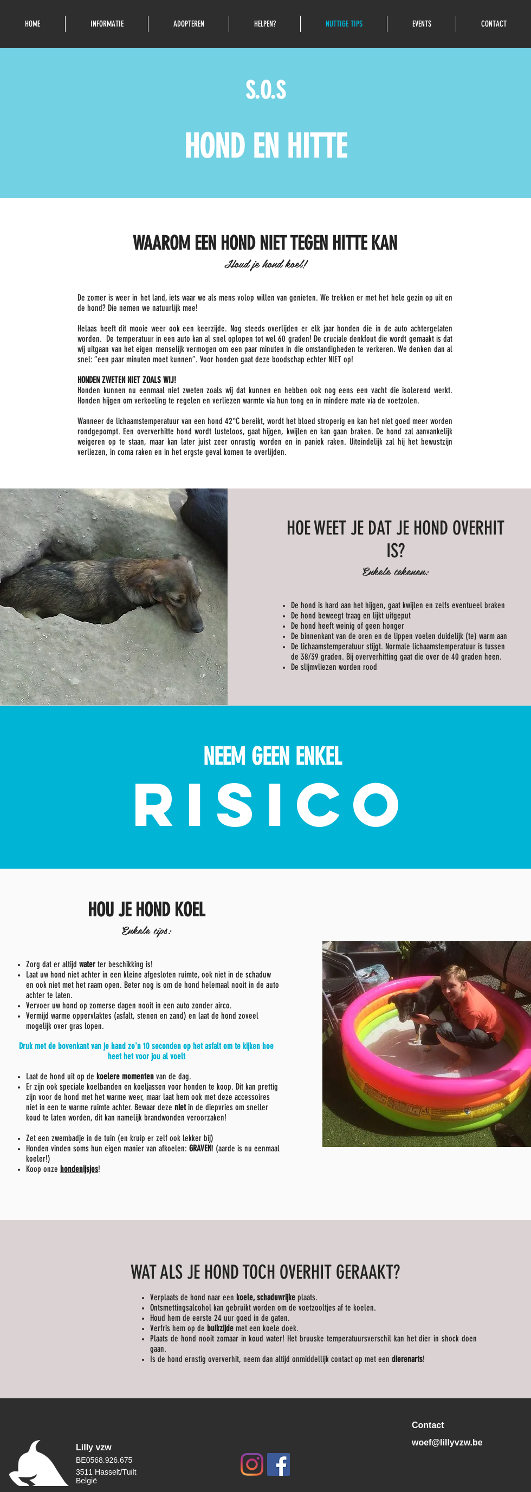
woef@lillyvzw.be (447, 1442)
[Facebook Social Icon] (278, 1464)
